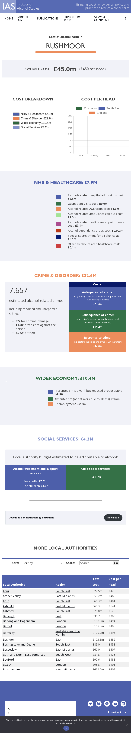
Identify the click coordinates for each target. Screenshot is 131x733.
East (58, 616)
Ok (66, 728)
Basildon (9, 639)
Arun (6, 601)
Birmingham (11, 669)
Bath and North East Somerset (24, 654)
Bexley (7, 664)
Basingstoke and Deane (19, 644)
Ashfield (8, 606)
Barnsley (9, 633)
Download (113, 517)
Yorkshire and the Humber (68, 633)
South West (63, 654)
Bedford (8, 659)
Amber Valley (12, 596)
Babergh (9, 616)
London (61, 621)
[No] (127, 724)
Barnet (7, 626)
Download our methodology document (31, 517)
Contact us (117, 712)
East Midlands (65, 596)
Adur (6, 591)
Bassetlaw (10, 649)
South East (63, 591)
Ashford (8, 611)
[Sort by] (42, 563)
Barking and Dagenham (19, 621)
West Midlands (66, 669)
